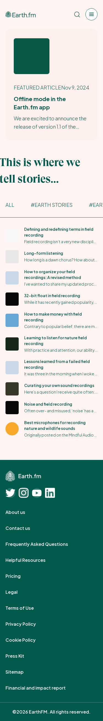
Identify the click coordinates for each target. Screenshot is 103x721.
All (9, 205)
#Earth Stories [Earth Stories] (52, 205)
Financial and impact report (41, 688)
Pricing (19, 576)
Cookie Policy (26, 640)
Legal (17, 592)
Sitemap (20, 672)
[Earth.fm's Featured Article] (51, 84)
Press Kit (20, 656)
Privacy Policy (26, 624)
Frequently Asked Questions (42, 544)
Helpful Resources (31, 560)
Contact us (23, 528)
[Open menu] (91, 14)
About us (21, 512)
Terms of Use (25, 608)
